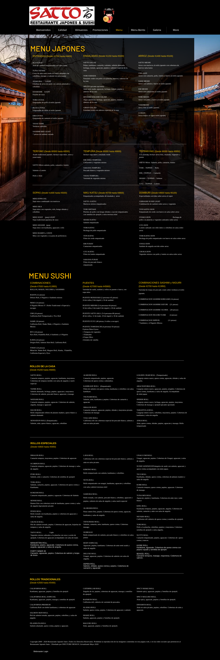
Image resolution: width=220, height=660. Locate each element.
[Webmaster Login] (41, 651)
